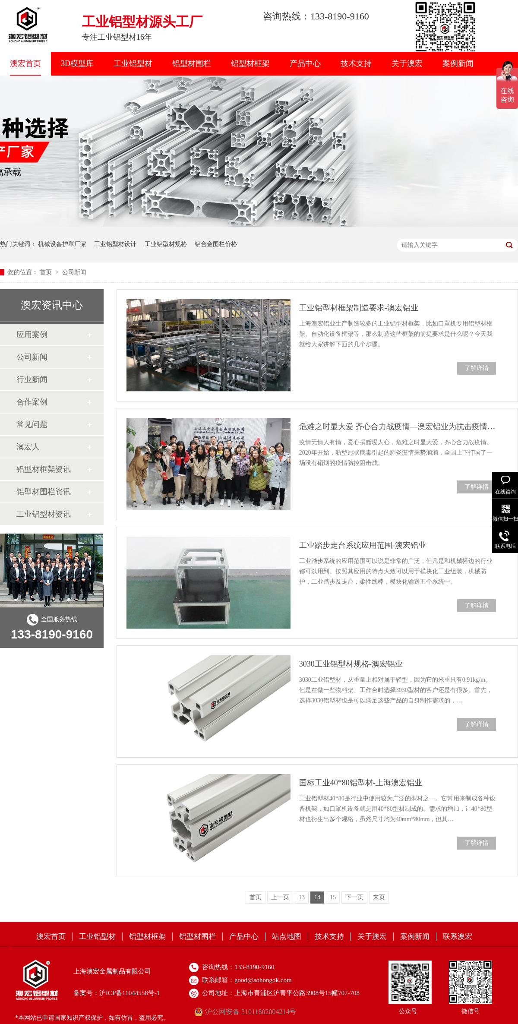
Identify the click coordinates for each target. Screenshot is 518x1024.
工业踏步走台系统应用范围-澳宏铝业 (362, 545)
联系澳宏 (457, 936)
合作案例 (31, 402)
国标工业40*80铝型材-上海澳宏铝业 (360, 782)
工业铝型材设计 (115, 244)
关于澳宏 (407, 63)
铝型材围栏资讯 (43, 491)
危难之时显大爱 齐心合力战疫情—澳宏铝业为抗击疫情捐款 (397, 426)
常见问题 (31, 424)
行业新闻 (31, 379)
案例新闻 (458, 63)
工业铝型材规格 (166, 244)
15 (333, 897)
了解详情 (476, 368)
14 (317, 897)
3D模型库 (77, 63)
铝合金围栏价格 (216, 244)
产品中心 (305, 63)
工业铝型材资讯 (43, 514)
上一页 (280, 897)
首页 (47, 272)
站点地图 (286, 936)
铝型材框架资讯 (43, 469)
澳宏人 (28, 446)
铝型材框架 (250, 63)
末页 (379, 897)
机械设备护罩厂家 (62, 244)
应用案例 (31, 334)
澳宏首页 (25, 63)
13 (302, 897)
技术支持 (356, 63)
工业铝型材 (133, 63)
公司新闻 (74, 272)
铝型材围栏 (191, 63)
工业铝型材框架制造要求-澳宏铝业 (358, 307)
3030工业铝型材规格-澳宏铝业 (351, 664)
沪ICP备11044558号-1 (129, 992)
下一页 (354, 897)
